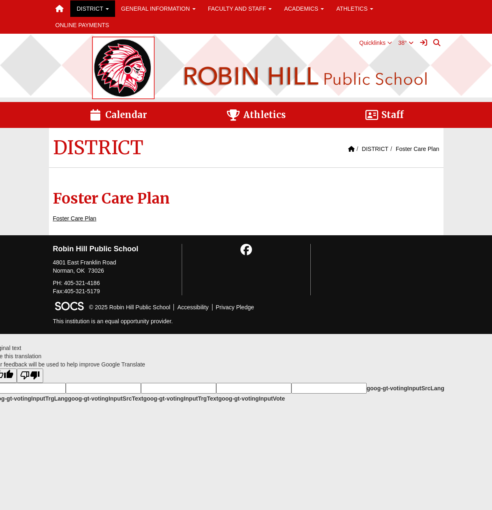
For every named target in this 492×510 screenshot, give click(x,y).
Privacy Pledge (235, 307)
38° (405, 42)
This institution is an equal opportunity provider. (113, 321)
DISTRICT (375, 149)
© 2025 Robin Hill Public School (130, 307)
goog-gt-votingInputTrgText (180, 398)
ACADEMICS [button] (304, 8)
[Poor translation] (30, 376)
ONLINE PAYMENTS (82, 25)
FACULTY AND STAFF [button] (240, 8)
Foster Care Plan (417, 149)
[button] (375, 42)
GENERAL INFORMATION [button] (158, 8)
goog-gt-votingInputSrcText (105, 398)
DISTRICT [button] (92, 8)
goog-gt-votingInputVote (251, 398)
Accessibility (192, 307)
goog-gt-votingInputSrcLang (405, 388)
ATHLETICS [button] (354, 8)
